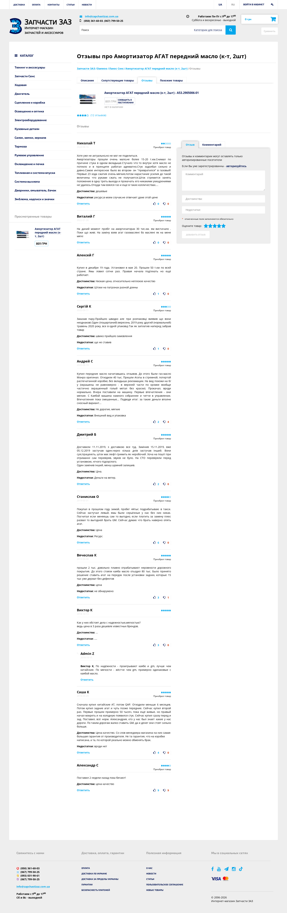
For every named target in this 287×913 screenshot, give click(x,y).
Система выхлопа (27, 181)
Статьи (71, 4)
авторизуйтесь (236, 166)
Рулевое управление (29, 155)
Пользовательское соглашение (164, 884)
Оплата (36, 4)
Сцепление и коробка (30, 102)
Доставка (19, 4)
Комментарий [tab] (211, 144)
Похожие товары (171, 80)
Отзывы (146, 80)
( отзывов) (98, 115)
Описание (87, 80)
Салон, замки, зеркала (30, 137)
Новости (87, 4)
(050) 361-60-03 (93, 21)
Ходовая (21, 85)
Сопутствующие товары (117, 80)
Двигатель (22, 93)
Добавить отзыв (196, 234)
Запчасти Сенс (25, 76)
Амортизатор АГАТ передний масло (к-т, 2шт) (48, 232)
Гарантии (87, 884)
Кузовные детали (27, 128)
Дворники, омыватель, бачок (35, 190)
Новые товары (154, 890)
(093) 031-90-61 (30, 875)
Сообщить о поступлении (126, 101)
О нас (149, 868)
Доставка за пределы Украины (99, 879)
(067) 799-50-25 (113, 21)
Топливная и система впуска (35, 172)
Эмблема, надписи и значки (34, 199)
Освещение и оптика (29, 111)
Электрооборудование (31, 120)
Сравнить (269, 31)
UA (220, 4)
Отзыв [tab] (190, 144)
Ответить (83, 203)
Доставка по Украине (94, 873)
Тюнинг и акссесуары (30, 67)
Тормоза (21, 146)
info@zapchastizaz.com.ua (101, 16)
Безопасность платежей (95, 890)
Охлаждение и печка (29, 164)
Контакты (53, 4)
